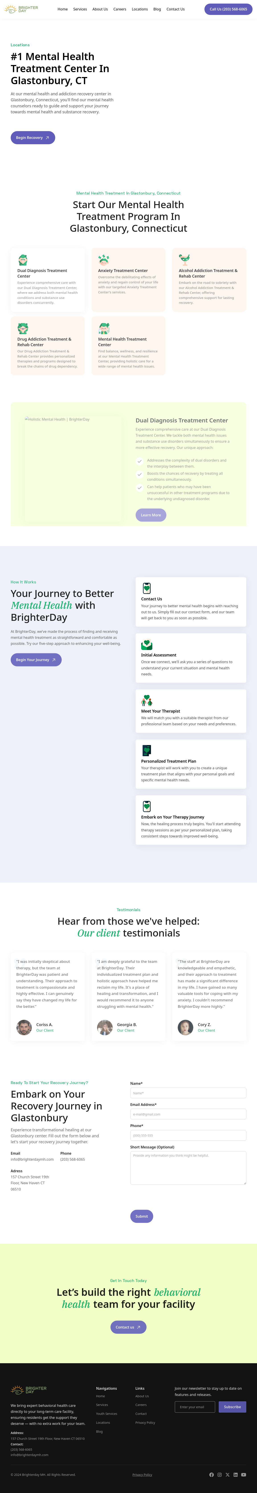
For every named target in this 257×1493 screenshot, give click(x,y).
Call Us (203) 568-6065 (228, 9)
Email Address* (143, 1114)
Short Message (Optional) (152, 1156)
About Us (100, 9)
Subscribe (232, 1406)
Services (80, 9)
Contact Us (176, 9)
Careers (119, 9)
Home (63, 9)
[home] (21, 9)
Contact (141, 1414)
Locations (140, 9)
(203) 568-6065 (72, 1169)
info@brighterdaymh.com (32, 1169)
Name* (136, 1093)
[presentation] (164, 1207)
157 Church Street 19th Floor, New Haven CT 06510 (30, 1192)
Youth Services (106, 1414)
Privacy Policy (145, 1422)
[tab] (48, 295)
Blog (157, 9)
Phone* (136, 1135)
